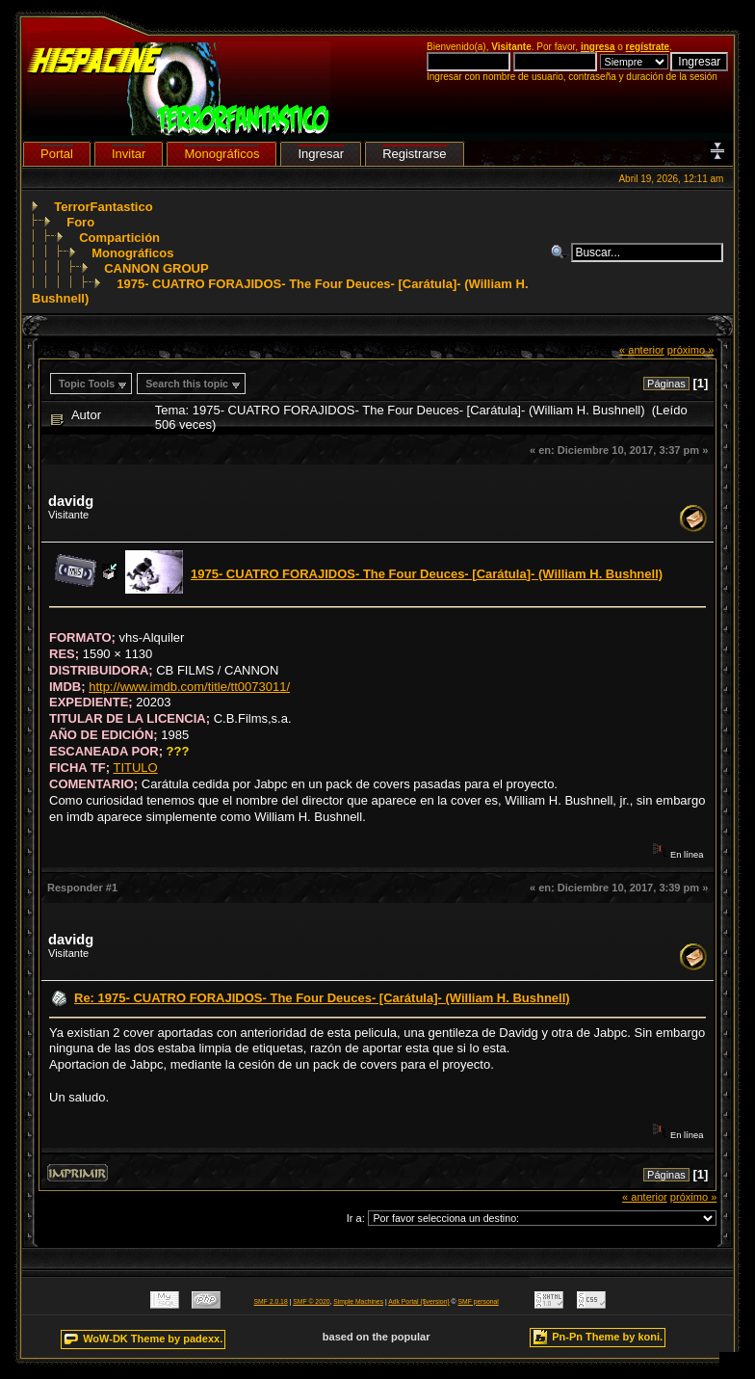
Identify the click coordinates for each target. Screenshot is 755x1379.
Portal (56, 153)
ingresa (598, 46)
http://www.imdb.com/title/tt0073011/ (189, 686)
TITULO (135, 767)
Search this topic (186, 383)
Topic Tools (87, 383)
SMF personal (478, 1301)
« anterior (641, 350)
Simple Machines (358, 1301)
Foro (80, 222)
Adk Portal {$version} (418, 1301)
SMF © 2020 (311, 1301)
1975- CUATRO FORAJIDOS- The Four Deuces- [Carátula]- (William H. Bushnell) (427, 574)
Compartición (119, 237)
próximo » (691, 350)
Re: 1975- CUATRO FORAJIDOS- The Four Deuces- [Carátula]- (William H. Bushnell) (322, 998)
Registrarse (414, 153)
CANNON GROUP (156, 268)
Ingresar (321, 153)
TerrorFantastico (103, 206)
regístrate (648, 46)
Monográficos (132, 253)
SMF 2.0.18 (271, 1301)
